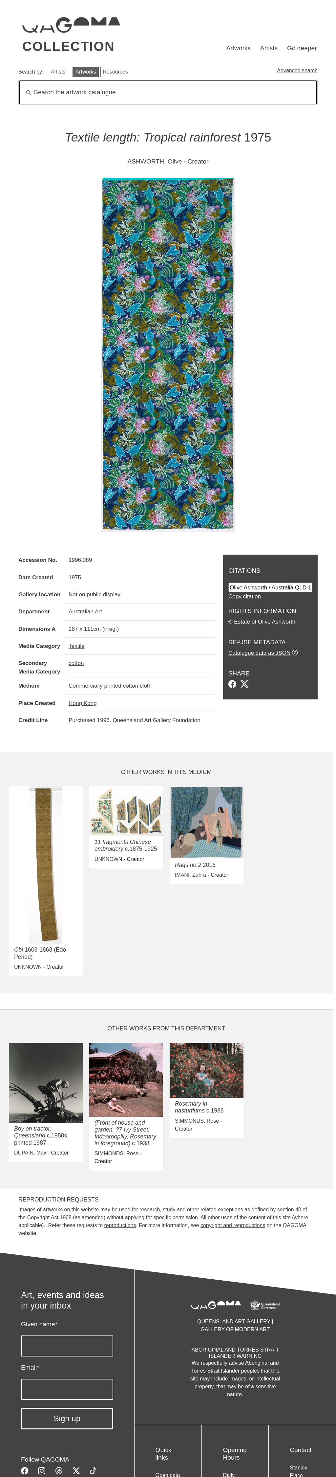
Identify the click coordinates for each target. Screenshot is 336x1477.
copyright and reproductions (232, 1225)
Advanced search (297, 70)
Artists (269, 48)
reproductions (120, 1225)
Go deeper (302, 48)
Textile (77, 646)
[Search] (168, 92)
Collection (68, 46)
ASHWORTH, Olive (155, 161)
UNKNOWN (28, 967)
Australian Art (85, 611)
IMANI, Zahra (190, 875)
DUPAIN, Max (30, 1153)
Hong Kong (83, 703)
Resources (115, 72)
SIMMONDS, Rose (116, 1153)
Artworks (238, 48)
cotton (76, 663)
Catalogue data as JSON (259, 653)
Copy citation (244, 596)
